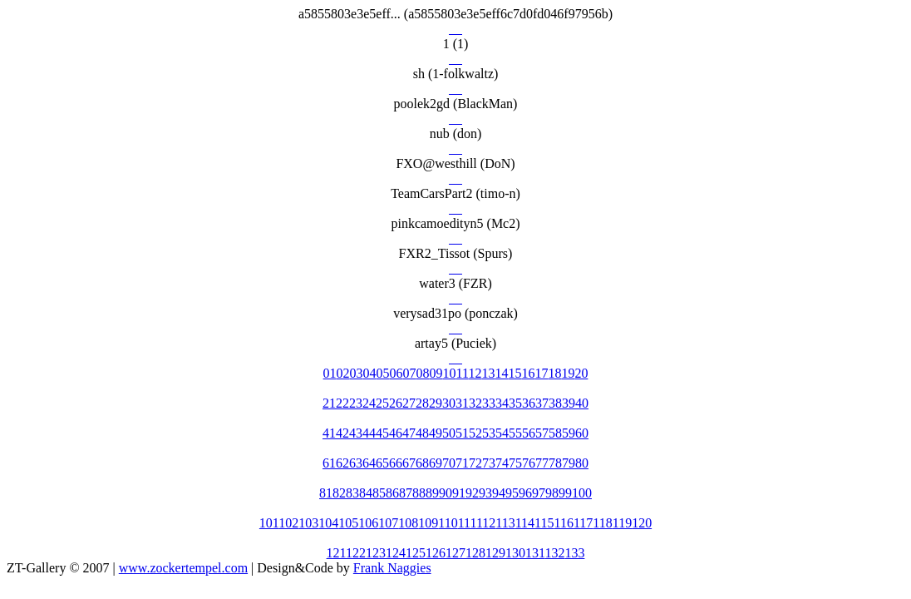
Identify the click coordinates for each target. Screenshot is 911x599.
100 (582, 493)
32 (475, 403)
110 (447, 523)
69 (435, 463)
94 (498, 493)
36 (528, 403)
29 (435, 403)
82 (339, 493)
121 (336, 553)
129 (495, 553)
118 (602, 523)
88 (419, 493)
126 (436, 553)
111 (467, 523)
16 (527, 373)
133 (574, 553)
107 (388, 523)
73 (488, 463)
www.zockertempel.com (183, 568)
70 (449, 463)
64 (369, 463)
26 (395, 403)
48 (422, 433)
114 (524, 523)
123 (376, 553)
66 (395, 463)
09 (436, 373)
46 (395, 433)
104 (328, 523)
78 (555, 463)
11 (462, 373)
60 (581, 433)
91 (458, 493)
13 (488, 373)
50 (449, 433)
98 (552, 493)
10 (449, 373)
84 (365, 493)
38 (555, 403)
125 (416, 553)
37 (542, 403)
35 (515, 403)
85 (379, 493)
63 (355, 463)
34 (502, 403)
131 (534, 553)
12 (474, 373)
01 (330, 373)
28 (422, 403)
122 (356, 553)
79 (568, 463)
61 (329, 463)
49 (435, 433)
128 (475, 553)
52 (475, 433)
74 (502, 463)
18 (554, 373)
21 (329, 403)
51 (462, 433)
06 (396, 373)
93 (485, 493)
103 (308, 523)
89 (432, 493)
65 (382, 463)
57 (542, 433)
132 (554, 553)
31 (462, 403)
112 (485, 523)
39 (568, 403)
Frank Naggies (392, 568)
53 (488, 433)
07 (409, 373)
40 (581, 403)
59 (568, 433)
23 (355, 403)
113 (505, 523)
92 (472, 493)
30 (449, 403)
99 (565, 493)
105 (348, 523)
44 (369, 433)
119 (622, 523)
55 (515, 433)
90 (445, 493)
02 (343, 373)
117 (583, 523)
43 (355, 433)
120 (642, 523)
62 (342, 463)
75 (515, 463)
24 (369, 403)
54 (502, 433)
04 (370, 373)
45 (382, 433)
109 (428, 523)
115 (544, 523)
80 (581, 463)
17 (541, 373)
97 (538, 493)
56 (528, 433)
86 (392, 493)
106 (368, 523)
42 (342, 433)
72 (475, 463)
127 (455, 553)
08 (423, 373)
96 (525, 493)
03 (356, 373)
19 (567, 373)
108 (408, 523)
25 (382, 403)
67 (409, 463)
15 (514, 373)
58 (555, 433)
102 (288, 523)
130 (515, 553)
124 (396, 553)
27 (409, 403)
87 (405, 493)
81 (325, 493)
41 (329, 433)
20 (581, 373)
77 (542, 463)
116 (564, 523)
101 (268, 523)
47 (409, 433)
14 (501, 373)
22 (342, 403)
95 (512, 493)
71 (462, 463)
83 (352, 493)
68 (422, 463)
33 (488, 403)
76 (528, 463)
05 (383, 373)
